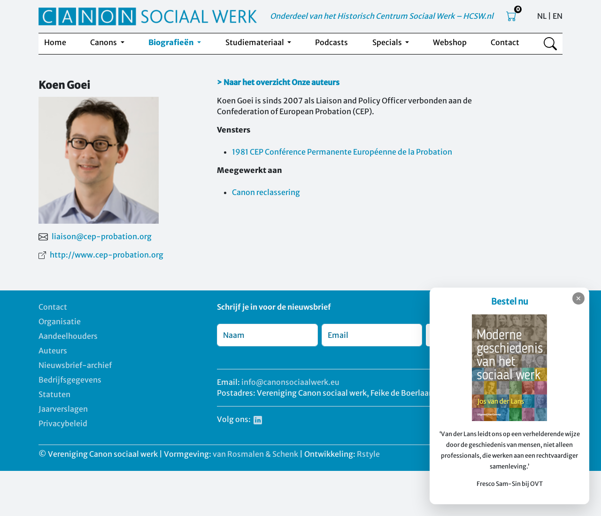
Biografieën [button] (171, 42)
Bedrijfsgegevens (70, 379)
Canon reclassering (266, 192)
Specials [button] (387, 42)
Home (55, 42)
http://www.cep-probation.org (106, 254)
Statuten (54, 394)
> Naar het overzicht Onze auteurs (278, 82)
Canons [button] (104, 42)
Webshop (450, 42)
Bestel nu (509, 301)
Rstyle (368, 454)
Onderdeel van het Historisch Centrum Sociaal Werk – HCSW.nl (381, 16)
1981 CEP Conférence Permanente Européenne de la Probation (342, 151)
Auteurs (53, 350)
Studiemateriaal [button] (255, 42)
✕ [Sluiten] (578, 298)
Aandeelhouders (68, 336)
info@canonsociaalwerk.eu (290, 382)
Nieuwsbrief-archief (75, 365)
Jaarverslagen (63, 409)
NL (542, 16)
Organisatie (60, 321)
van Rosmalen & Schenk (255, 454)
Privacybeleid (63, 423)
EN (557, 16)
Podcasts (331, 42)
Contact (505, 42)
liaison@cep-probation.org (102, 236)
